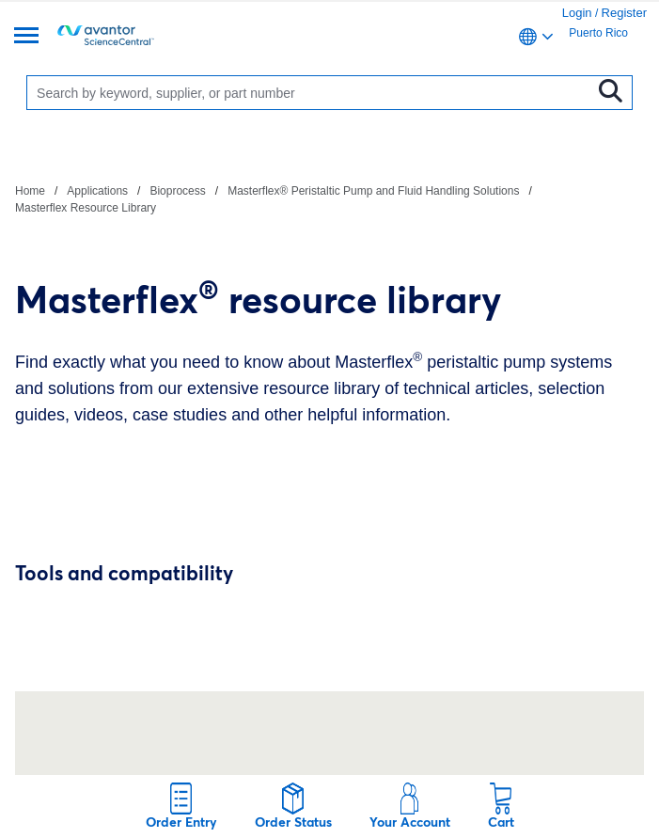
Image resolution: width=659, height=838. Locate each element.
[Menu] (26, 37)
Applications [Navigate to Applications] (97, 191)
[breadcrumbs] (329, 198)
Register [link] (624, 13)
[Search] (313, 92)
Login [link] (577, 13)
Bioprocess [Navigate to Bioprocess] (177, 191)
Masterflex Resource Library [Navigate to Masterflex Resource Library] (85, 207)
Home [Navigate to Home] (30, 191)
